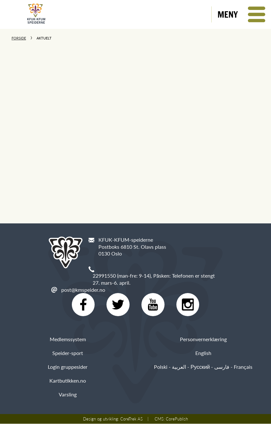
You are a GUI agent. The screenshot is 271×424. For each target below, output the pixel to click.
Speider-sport (67, 353)
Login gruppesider (68, 366)
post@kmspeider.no (83, 289)
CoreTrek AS (131, 419)
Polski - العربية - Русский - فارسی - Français (203, 366)
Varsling (68, 394)
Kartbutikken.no (67, 380)
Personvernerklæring (203, 339)
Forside (19, 38)
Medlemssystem (68, 339)
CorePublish (177, 419)
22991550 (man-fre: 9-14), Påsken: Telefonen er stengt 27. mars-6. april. (154, 279)
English (203, 353)
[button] (241, 14)
